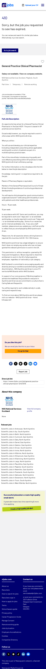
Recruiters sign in (8, 598)
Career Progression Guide (11, 617)
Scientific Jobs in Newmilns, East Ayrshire (17, 469)
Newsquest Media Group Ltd (12, 668)
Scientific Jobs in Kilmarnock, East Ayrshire (17, 456)
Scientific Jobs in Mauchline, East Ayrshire (17, 464)
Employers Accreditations (11, 632)
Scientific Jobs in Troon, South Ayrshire (16, 480)
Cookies (5, 636)
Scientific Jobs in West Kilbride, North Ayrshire (19, 483)
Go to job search (10, 50)
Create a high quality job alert (21, 508)
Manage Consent (8, 621)
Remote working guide (10, 624)
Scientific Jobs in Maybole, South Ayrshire (17, 467)
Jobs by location (8, 628)
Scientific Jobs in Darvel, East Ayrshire (15, 442)
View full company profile (34, 410)
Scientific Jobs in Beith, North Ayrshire (16, 434)
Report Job (23, 372)
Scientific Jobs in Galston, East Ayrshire (16, 445)
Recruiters (6, 590)
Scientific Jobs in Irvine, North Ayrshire (16, 450)
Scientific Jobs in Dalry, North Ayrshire (15, 440)
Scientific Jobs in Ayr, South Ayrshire (15, 431)
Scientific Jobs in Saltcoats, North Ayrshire (17, 475)
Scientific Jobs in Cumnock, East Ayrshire (17, 437)
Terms (4, 605)
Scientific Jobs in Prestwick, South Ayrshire (17, 472)
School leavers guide (9, 609)
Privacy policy (7, 613)
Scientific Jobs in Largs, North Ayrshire (16, 461)
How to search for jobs (10, 594)
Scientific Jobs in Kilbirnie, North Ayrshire (17, 453)
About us (5, 586)
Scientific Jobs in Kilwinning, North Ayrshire (18, 459)
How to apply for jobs (9, 601)
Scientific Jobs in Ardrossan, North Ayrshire (17, 429)
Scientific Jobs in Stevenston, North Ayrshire (18, 478)
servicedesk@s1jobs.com (32, 593)
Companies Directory (10, 640)
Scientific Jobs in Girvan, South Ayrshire (16, 448)
